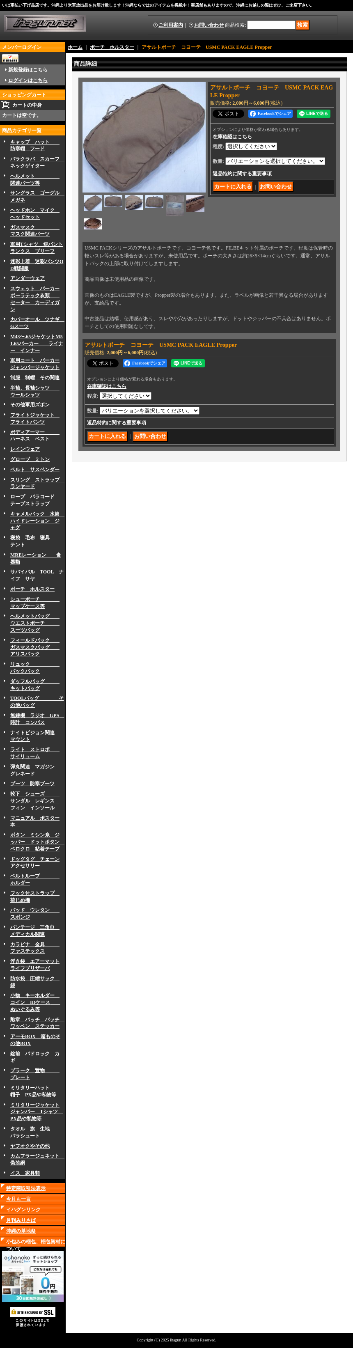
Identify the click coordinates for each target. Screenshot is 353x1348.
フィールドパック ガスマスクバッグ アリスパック (35, 647)
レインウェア (25, 449)
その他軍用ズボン (30, 405)
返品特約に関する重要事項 (242, 174)
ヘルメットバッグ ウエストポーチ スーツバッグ (35, 623)
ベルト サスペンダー (35, 469)
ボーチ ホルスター (32, 589)
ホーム (75, 47)
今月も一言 (18, 1199)
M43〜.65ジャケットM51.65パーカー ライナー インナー (36, 343)
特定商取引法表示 (26, 1188)
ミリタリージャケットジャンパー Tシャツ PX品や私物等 (36, 1112)
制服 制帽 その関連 (35, 378)
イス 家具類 (25, 1173)
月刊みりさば (21, 1220)
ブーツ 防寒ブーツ (32, 783)
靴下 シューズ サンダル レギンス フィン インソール (35, 801)
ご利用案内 (170, 25)
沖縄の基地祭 (21, 1231)
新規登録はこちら (28, 70)
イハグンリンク (23, 1210)
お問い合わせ (209, 25)
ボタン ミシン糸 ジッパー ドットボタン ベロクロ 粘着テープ (37, 842)
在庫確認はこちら (232, 137)
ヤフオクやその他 (30, 1146)
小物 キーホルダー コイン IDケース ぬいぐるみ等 (35, 1002)
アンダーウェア (27, 278)
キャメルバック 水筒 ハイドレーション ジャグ (37, 521)
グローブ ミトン (30, 459)
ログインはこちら (28, 80)
